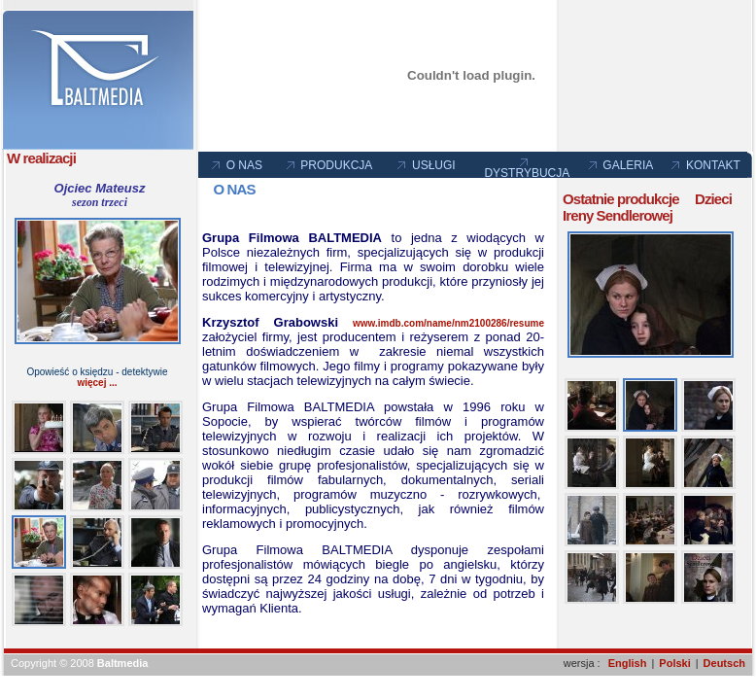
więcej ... (97, 382)
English (627, 663)
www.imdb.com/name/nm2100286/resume (448, 323)
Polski (674, 663)
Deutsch (724, 663)
